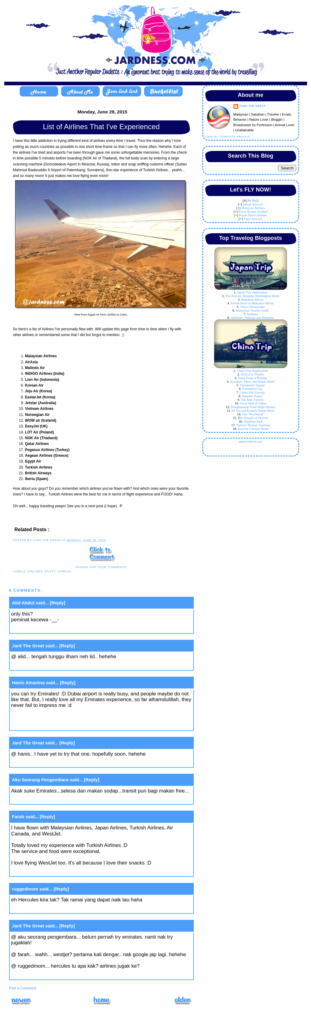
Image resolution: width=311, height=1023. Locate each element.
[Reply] (57, 602)
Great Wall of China (253, 403)
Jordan (64, 571)
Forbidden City (252, 389)
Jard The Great (28, 645)
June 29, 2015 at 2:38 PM (39, 726)
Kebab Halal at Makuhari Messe (252, 303)
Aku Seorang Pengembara (40, 779)
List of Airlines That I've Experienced (101, 127)
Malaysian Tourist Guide (252, 310)
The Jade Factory (252, 399)
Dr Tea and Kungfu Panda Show (253, 410)
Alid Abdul (23, 602)
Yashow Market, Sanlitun (253, 425)
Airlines (34, 571)
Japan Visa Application (252, 292)
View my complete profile (227, 136)
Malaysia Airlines (253, 208)
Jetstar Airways (253, 204)
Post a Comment (22, 988)
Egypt (50, 571)
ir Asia (254, 200)
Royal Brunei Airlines (253, 211)
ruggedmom (25, 888)
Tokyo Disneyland (252, 307)
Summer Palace (252, 396)
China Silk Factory (252, 392)
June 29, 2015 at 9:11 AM (39, 628)
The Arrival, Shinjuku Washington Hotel (252, 296)
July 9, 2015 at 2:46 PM (38, 974)
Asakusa (252, 314)
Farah (18, 816)
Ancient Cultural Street (252, 428)
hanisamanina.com (33, 717)
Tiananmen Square (252, 385)
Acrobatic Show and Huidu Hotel (252, 381)
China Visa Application (252, 370)
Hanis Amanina (28, 682)
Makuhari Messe (252, 299)
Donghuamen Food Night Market (253, 407)
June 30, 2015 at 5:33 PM (39, 871)
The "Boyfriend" (253, 414)
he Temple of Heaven (254, 418)
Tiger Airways (253, 219)
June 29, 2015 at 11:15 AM (41, 665)
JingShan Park (253, 421)
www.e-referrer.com (250, 441)
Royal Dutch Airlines (253, 215)
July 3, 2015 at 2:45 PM (38, 909)
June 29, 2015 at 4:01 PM (39, 762)
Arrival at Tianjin (252, 374)
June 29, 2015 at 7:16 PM (39, 799)
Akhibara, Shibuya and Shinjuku (252, 317)
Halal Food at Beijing (252, 378)
